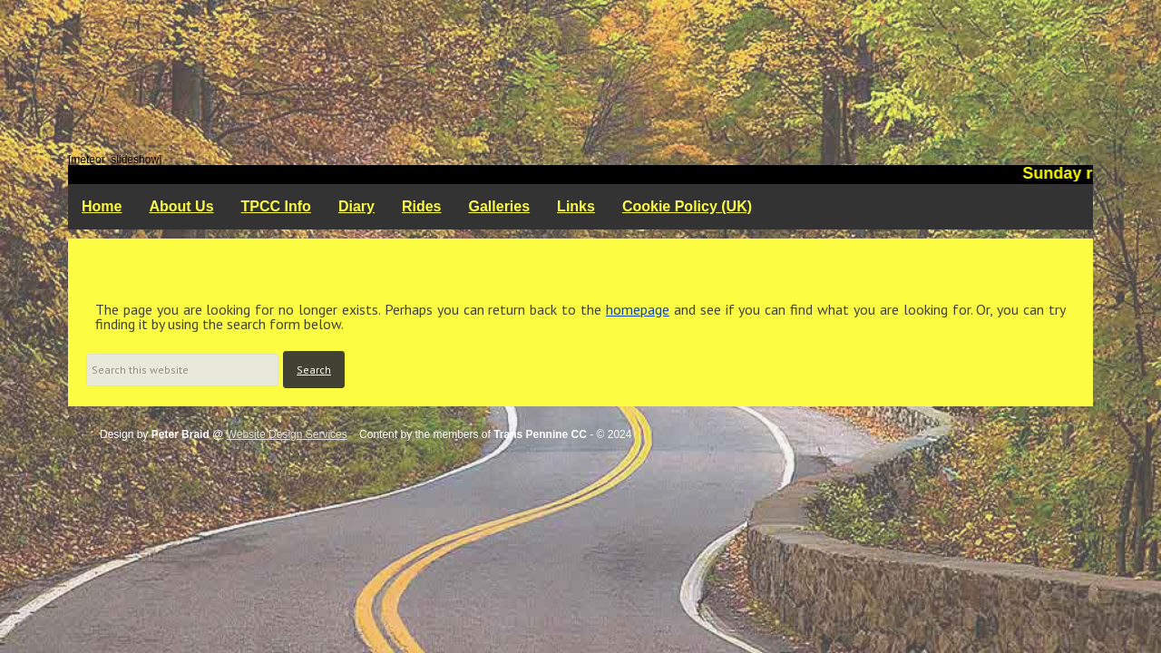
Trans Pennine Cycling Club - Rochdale (580, 77)
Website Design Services (287, 434)
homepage (637, 309)
